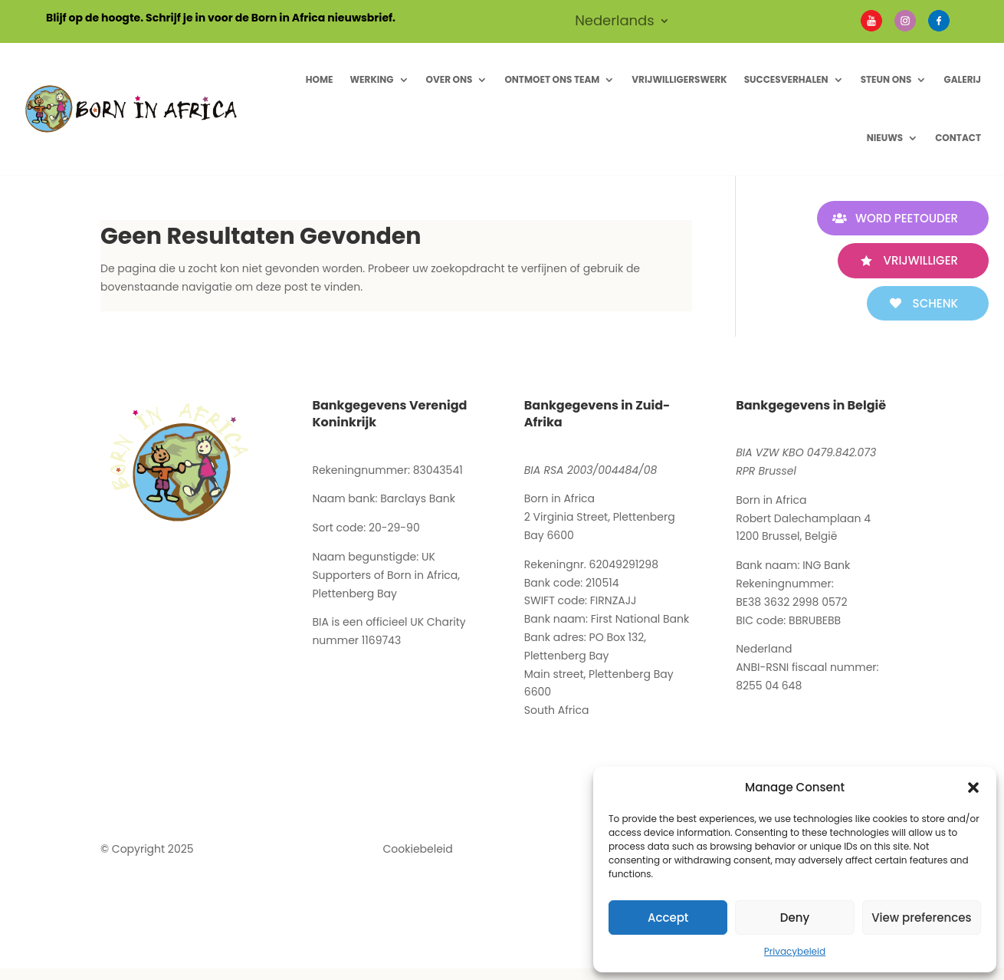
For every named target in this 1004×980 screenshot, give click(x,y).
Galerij (962, 79)
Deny (794, 917)
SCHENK (935, 303)
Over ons (449, 79)
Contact (958, 137)
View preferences (921, 917)
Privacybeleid (794, 951)
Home (319, 79)
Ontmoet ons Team (551, 79)
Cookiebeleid (418, 849)
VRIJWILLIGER (921, 260)
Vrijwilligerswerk (679, 79)
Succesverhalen (786, 79)
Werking (371, 79)
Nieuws (885, 137)
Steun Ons (886, 79)
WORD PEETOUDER (906, 218)
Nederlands (615, 22)
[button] (973, 787)
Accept (668, 917)
